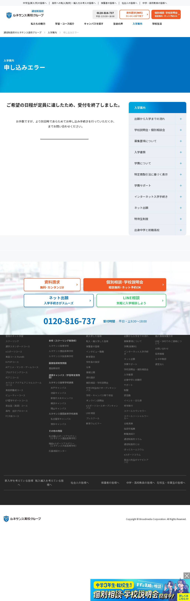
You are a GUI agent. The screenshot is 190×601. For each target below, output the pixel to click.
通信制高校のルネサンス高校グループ (22, 32)
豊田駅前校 (54, 396)
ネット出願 (141, 208)
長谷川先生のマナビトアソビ (136, 517)
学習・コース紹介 (64, 23)
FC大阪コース (12, 459)
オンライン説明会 (95, 456)
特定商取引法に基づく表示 (151, 174)
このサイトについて (165, 362)
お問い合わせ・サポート (98, 427)
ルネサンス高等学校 (59, 374)
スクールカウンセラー (135, 455)
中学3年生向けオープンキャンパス (101, 445)
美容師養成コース (14, 433)
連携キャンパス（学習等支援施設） (64, 404)
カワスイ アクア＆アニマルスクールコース (24, 427)
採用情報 (159, 386)
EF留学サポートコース (17, 443)
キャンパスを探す (93, 23)
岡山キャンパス (58, 436)
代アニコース (12, 420)
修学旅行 (128, 450)
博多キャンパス (58, 452)
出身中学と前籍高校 (146, 230)
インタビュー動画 (95, 384)
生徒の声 (118, 23)
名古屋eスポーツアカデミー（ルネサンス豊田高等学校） (63, 465)
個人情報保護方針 (164, 369)
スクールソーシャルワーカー (136, 462)
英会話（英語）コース (17, 448)
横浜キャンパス (58, 431)
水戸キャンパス (58, 416)
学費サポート (142, 185)
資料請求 (90, 434)
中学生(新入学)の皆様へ (35, 2)
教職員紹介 (129, 478)
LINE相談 (90, 469)
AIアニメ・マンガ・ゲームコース (22, 410)
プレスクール (92, 474)
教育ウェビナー (94, 479)
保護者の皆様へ (109, 2)
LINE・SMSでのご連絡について (168, 375)
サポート (128, 429)
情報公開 (90, 417)
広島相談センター (58, 479)
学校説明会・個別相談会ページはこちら (65, 149)
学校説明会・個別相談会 (149, 130)
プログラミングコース (17, 415)
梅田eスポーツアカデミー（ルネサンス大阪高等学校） (63, 473)
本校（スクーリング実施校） (63, 369)
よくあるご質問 (96, 257)
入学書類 (139, 152)
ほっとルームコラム (134, 505)
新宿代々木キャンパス (62, 426)
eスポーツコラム (132, 511)
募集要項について (145, 141)
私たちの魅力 (38, 23)
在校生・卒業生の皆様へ (171, 551)
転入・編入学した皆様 (97, 374)
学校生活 (157, 23)
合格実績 (128, 468)
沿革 (88, 411)
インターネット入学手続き (151, 196)
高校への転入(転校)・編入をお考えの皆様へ (74, 2)
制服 (126, 434)
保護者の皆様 (92, 379)
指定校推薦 (129, 473)
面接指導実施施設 (58, 391)
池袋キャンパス (58, 421)
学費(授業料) (130, 379)
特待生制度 (141, 219)
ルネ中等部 (160, 392)
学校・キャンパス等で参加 (99, 451)
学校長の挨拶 (92, 406)
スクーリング (12, 384)
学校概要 (89, 394)
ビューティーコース (15, 438)
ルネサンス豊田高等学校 (61, 379)
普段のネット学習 (14, 379)
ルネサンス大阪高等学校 (61, 384)
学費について (142, 163)
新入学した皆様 (94, 369)
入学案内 (137, 23)
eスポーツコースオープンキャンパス (102, 463)
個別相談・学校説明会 (97, 439)
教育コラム (128, 488)
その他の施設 (55, 459)
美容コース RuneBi (15, 399)
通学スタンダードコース (18, 389)
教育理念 (90, 401)
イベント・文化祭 (133, 445)
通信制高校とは (132, 500)
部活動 (127, 440)
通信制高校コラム (133, 495)
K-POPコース (12, 405)
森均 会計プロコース (17, 454)
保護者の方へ (33, 257)
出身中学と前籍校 (133, 412)
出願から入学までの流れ (149, 119)
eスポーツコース (14, 394)
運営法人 (159, 397)
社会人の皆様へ (129, 2)
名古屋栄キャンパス (61, 447)
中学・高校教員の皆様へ (154, 2)
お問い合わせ (161, 381)
